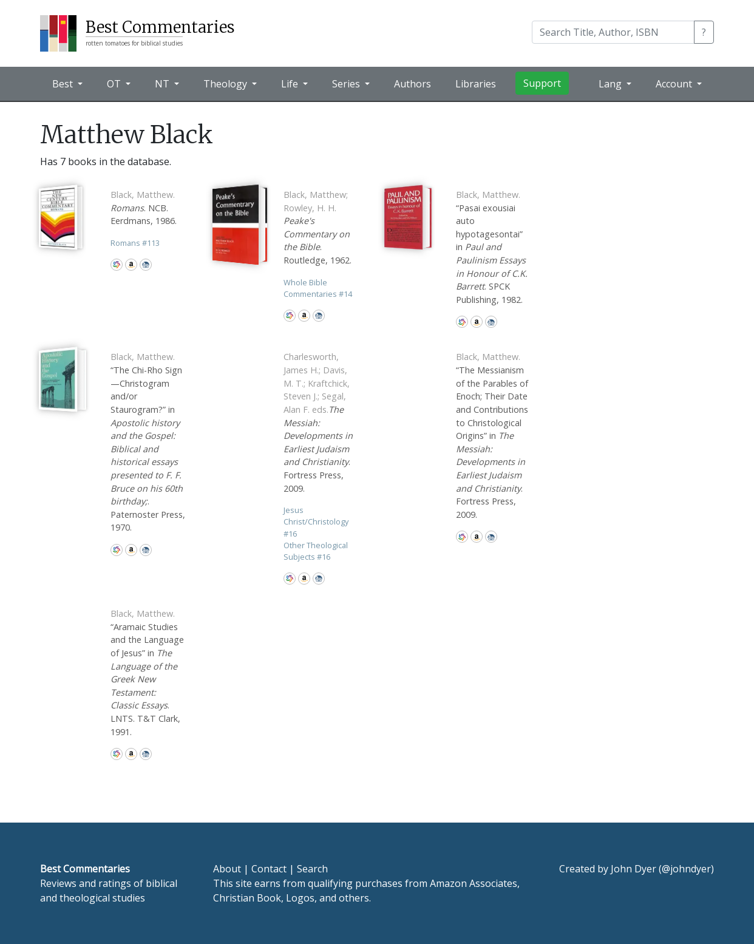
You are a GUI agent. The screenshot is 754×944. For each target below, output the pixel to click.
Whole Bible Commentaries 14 (318, 288)
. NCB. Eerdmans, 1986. (143, 207)
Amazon (131, 265)
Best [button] (63, 83)
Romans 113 (135, 242)
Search (312, 868)
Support (542, 83)
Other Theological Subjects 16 (316, 551)
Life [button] (291, 83)
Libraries (475, 83)
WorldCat (116, 265)
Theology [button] (226, 83)
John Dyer (633, 868)
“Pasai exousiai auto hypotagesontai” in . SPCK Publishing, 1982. (492, 247)
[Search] (613, 32)
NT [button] (163, 83)
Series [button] (347, 83)
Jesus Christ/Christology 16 (316, 521)
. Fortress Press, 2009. (318, 422)
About (227, 868)
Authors (412, 83)
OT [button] (115, 83)
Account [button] (675, 83)
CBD (146, 265)
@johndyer (686, 868)
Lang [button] (611, 83)
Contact (269, 868)
